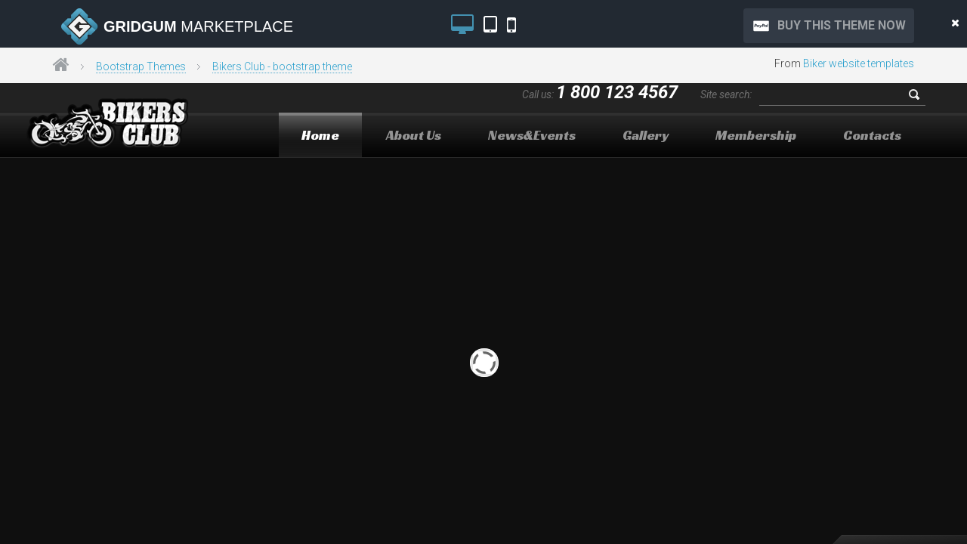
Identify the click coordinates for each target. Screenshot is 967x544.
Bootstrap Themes (141, 66)
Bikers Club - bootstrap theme (282, 66)
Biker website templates (858, 63)
